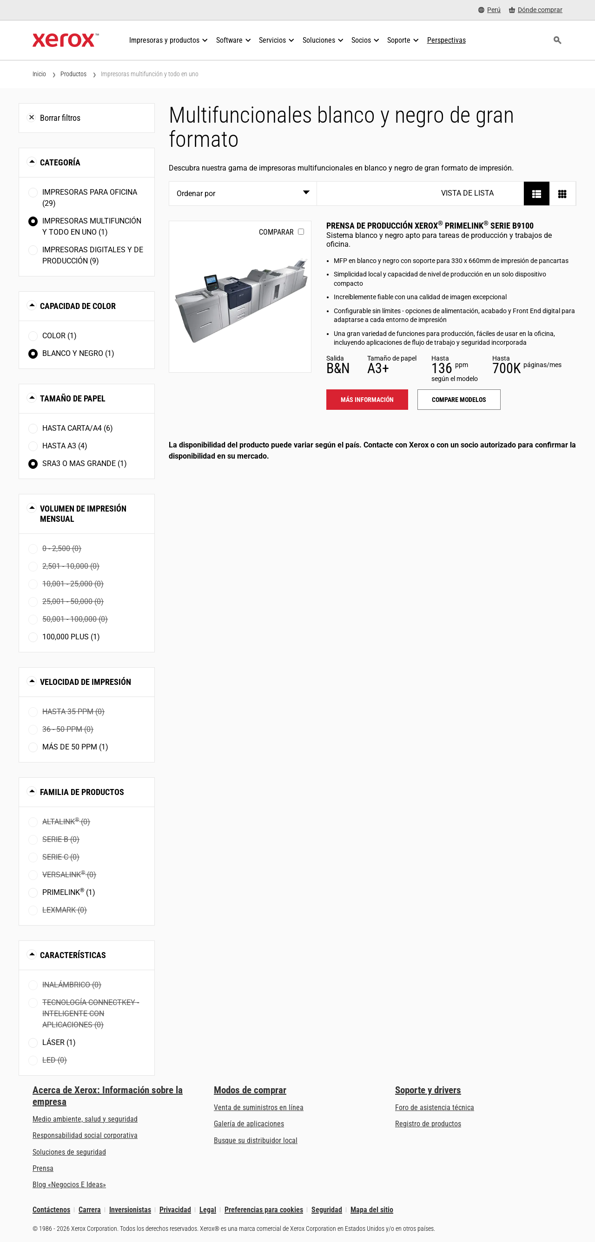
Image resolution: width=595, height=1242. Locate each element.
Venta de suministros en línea (259, 1107)
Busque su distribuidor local (256, 1140)
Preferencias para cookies (264, 1209)
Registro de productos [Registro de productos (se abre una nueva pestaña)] (428, 1123)
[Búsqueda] (557, 40)
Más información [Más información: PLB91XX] (367, 399)
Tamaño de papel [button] (73, 398)
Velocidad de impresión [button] (85, 682)
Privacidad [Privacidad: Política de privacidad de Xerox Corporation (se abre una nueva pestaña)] (175, 1209)
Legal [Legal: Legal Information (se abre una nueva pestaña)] (207, 1209)
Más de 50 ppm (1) (75, 747)
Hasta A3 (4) (64, 445)
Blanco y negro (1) (78, 353)
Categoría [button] (60, 162)
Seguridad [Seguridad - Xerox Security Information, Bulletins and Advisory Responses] (326, 1209)
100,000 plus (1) (71, 636)
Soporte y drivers (428, 1090)
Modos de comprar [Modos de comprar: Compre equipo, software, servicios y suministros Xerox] (250, 1090)
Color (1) (59, 335)
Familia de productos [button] (82, 792)
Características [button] (73, 955)
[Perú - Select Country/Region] (489, 10)
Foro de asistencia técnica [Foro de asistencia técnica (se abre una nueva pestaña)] (434, 1107)
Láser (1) (59, 1042)
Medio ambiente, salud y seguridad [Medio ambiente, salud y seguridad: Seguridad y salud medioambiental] (85, 1119)
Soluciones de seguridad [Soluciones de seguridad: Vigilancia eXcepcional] (69, 1152)
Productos (73, 74)
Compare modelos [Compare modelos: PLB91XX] (459, 399)
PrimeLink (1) (68, 892)
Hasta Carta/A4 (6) (77, 428)
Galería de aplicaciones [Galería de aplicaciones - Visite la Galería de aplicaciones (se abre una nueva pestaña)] (249, 1123)
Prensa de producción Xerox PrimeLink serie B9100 (430, 225)
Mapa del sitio (371, 1209)
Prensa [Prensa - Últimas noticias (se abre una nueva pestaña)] (43, 1168)
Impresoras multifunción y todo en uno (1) (91, 227)
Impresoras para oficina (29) (89, 198)
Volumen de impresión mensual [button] (83, 514)
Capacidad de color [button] (78, 306)
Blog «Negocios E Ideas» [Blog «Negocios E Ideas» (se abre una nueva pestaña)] (69, 1184)
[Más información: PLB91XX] (240, 297)
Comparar (276, 232)
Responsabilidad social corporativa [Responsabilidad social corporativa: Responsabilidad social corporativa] (85, 1135)
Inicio (39, 74)
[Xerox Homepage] (66, 40)
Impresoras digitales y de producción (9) (92, 255)
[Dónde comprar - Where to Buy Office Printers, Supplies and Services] (535, 10)
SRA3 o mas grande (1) (84, 463)
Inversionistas (130, 1209)
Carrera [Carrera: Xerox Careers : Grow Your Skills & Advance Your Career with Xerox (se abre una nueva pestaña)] (90, 1209)
